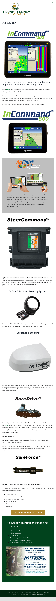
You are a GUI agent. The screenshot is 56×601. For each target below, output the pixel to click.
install (6, 425)
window (8, 90)
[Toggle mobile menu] (53, 2)
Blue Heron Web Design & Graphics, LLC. (35, 594)
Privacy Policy (38, 592)
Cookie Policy (46, 592)
